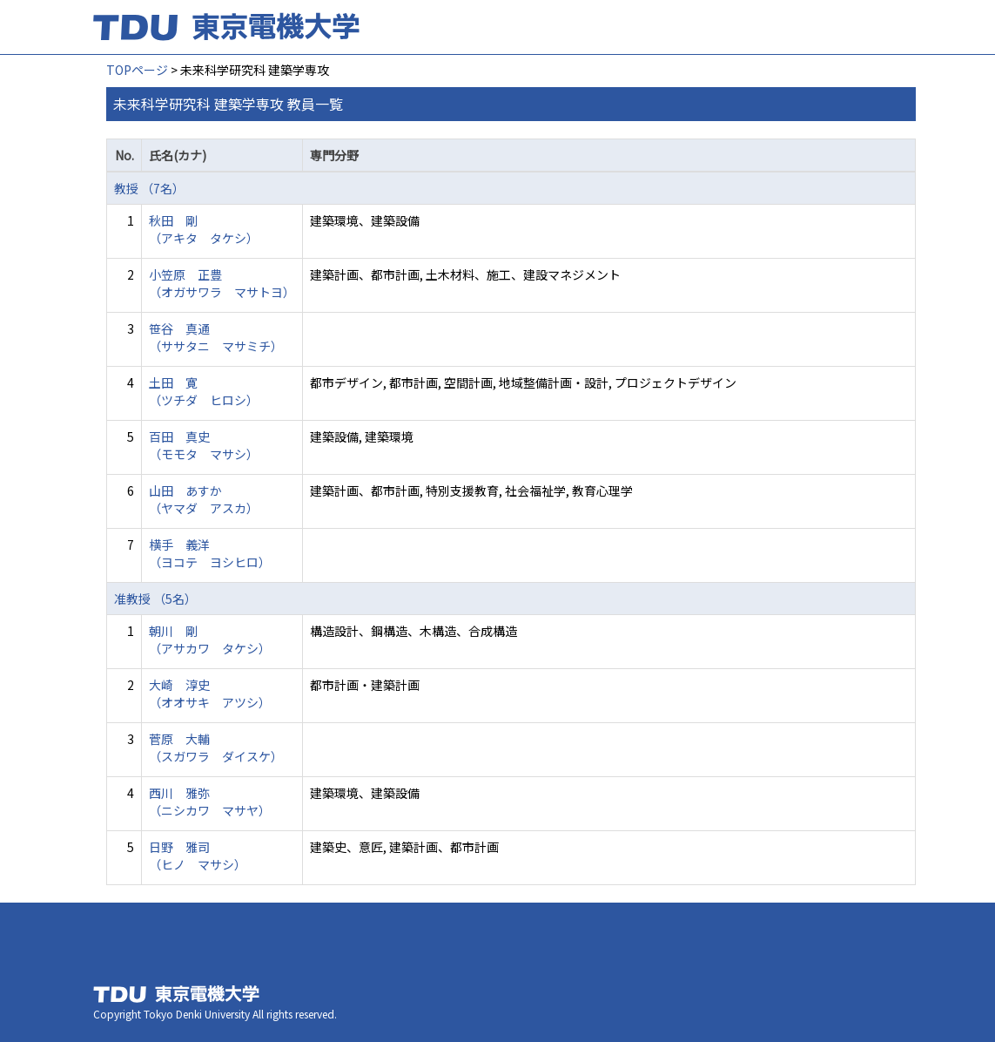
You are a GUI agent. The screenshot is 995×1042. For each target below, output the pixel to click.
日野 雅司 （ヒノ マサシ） (197, 855)
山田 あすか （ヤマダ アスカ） (204, 499)
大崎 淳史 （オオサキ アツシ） (210, 693)
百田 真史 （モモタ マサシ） (204, 445)
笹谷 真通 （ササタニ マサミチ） (216, 337)
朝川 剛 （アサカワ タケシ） (210, 639)
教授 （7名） (149, 188)
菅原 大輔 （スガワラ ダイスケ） (216, 747)
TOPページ (137, 69)
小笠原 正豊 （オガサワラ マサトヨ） (222, 283)
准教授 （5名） (155, 598)
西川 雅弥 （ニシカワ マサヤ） (210, 801)
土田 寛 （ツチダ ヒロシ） (204, 391)
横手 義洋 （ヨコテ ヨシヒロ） (210, 553)
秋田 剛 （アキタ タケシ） (204, 229)
